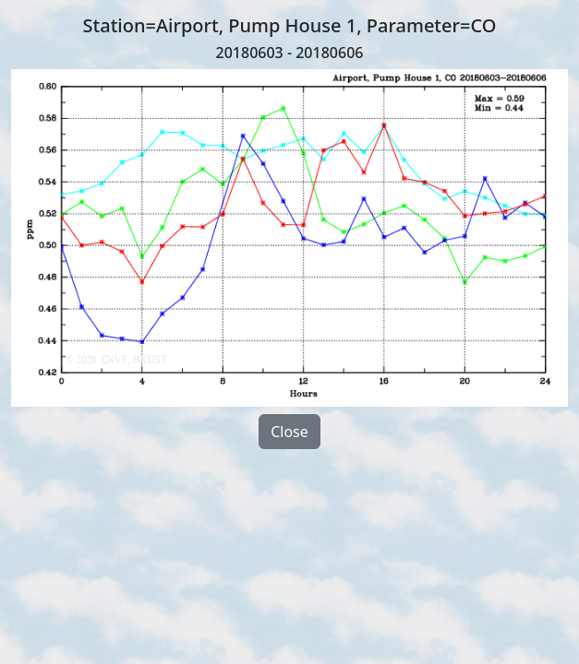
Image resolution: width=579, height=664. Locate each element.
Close (289, 431)
